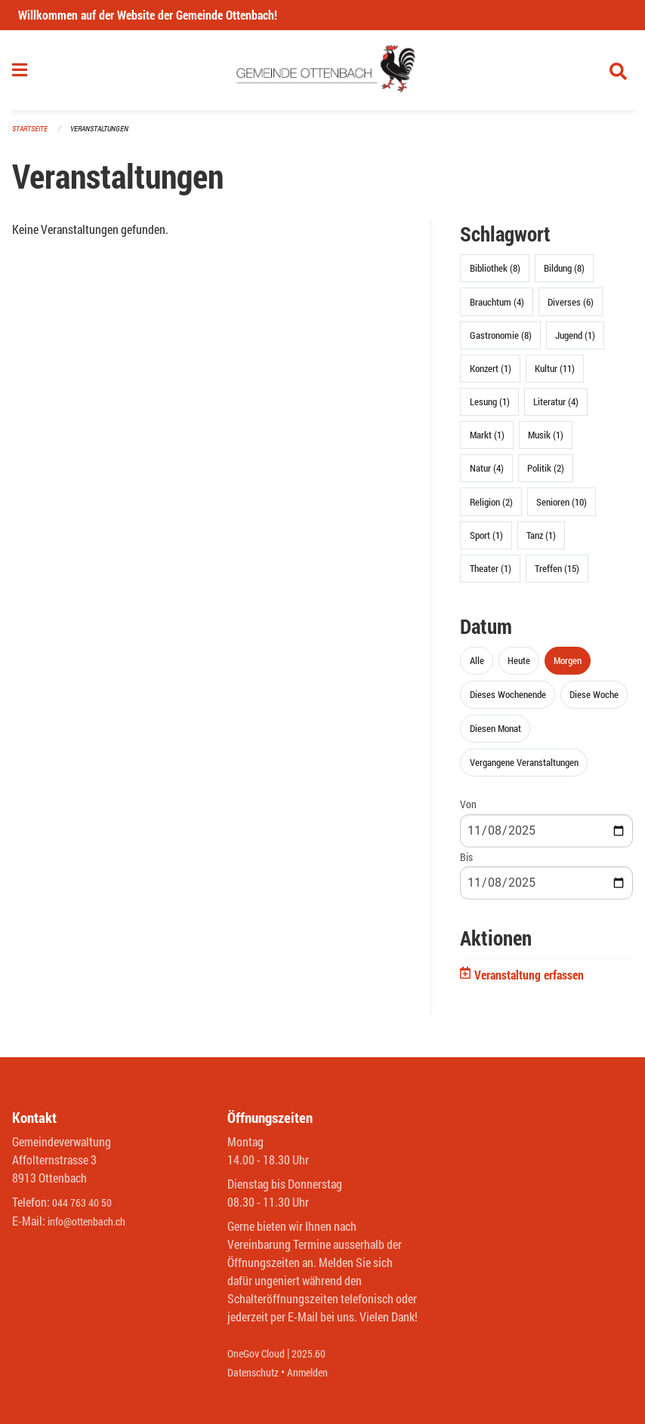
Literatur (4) (556, 408)
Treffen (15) (557, 575)
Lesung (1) (490, 408)
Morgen (568, 666)
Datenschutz (256, 1372)
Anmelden (318, 1372)
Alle (477, 666)
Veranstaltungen (105, 135)
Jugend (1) (575, 341)
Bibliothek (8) (495, 275)
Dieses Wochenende (508, 701)
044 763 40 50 (85, 1203)
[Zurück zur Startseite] (323, 74)
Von (468, 811)
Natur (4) (487, 475)
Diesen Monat (495, 735)
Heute (519, 666)
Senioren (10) (561, 508)
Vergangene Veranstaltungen (524, 769)
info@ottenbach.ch (93, 1221)
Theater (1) (490, 575)
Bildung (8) (564, 275)
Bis (466, 863)
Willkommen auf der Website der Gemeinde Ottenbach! (147, 15)
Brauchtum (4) (497, 308)
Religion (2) (491, 508)
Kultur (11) (555, 374)
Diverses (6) (571, 308)
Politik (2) (545, 475)
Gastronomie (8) (501, 341)
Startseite (31, 135)
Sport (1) (486, 541)
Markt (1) (487, 441)
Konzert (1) (490, 374)
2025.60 (319, 1354)
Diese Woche (594, 701)
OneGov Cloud (260, 1354)
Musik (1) (545, 441)
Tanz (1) (541, 541)
